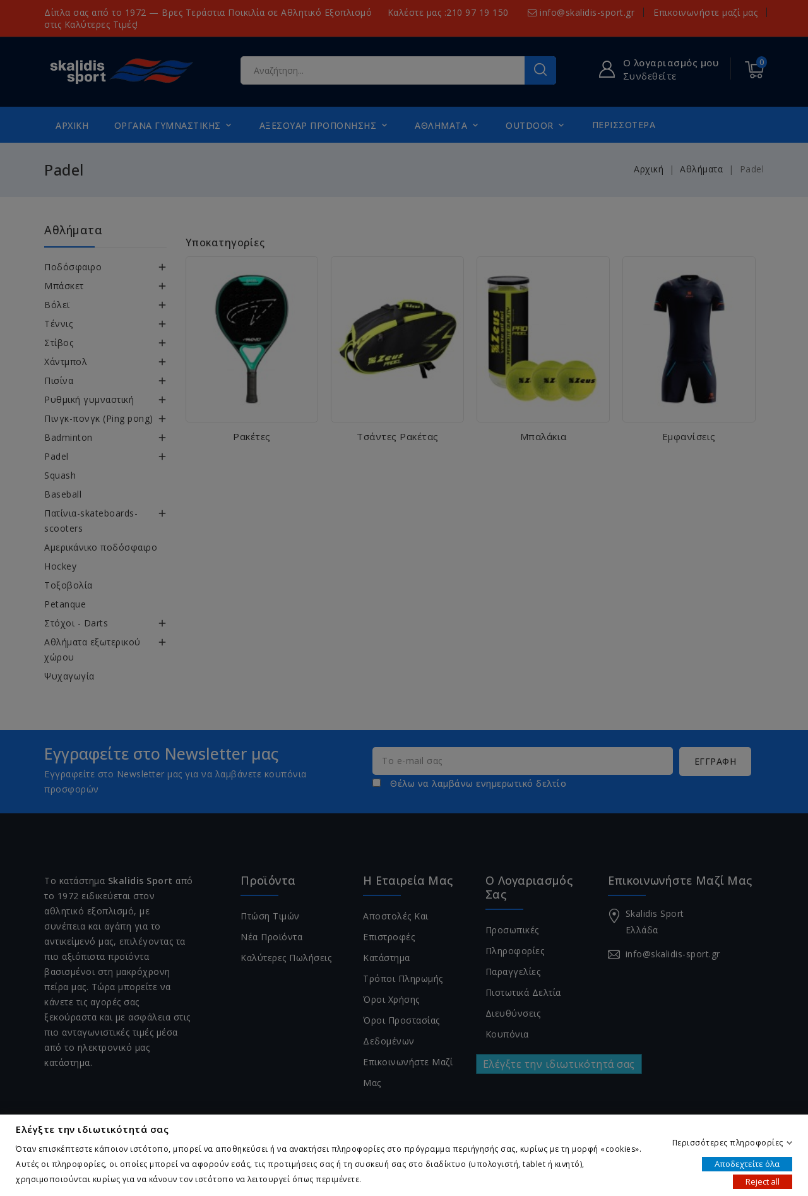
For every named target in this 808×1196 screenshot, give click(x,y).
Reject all (763, 1181)
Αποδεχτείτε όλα (747, 1163)
